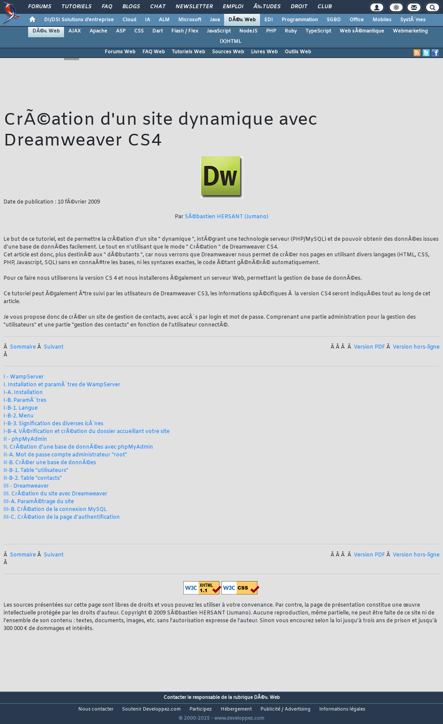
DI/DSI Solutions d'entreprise (79, 20)
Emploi (233, 6)
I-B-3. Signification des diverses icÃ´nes (53, 423)
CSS (139, 31)
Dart (157, 31)
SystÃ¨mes (413, 20)
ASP (120, 31)
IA (147, 20)
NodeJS (248, 31)
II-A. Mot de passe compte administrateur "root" (65, 455)
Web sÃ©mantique (362, 31)
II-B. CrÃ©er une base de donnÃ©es (49, 462)
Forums (39, 6)
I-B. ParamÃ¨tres (24, 400)
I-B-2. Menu (18, 416)
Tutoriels (76, 6)
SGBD (334, 20)
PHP (271, 31)
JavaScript (219, 31)
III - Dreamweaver (26, 486)
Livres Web (264, 52)
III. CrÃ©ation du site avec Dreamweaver (55, 494)
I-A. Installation (23, 392)
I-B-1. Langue (20, 408)
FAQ (107, 6)
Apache (98, 31)
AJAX (74, 31)
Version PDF (370, 347)
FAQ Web (153, 52)
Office (357, 20)
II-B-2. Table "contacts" (32, 478)
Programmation (300, 20)
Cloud (129, 20)
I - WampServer (23, 377)
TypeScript (318, 31)
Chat (157, 6)
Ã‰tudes (267, 6)
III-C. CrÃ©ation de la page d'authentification (61, 517)
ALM (164, 20)
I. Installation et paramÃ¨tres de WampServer (61, 384)
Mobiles (382, 20)
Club (324, 6)
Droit (299, 6)
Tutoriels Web (188, 52)
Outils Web (298, 52)
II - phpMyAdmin (25, 439)
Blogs (131, 6)
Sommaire (23, 347)
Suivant (54, 347)
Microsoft (189, 20)
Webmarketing (410, 31)
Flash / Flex (184, 31)
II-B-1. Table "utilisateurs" (35, 470)
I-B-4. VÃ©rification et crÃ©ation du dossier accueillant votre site (86, 431)
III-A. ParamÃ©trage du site (38, 501)
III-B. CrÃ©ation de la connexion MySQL (55, 509)
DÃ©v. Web (242, 20)
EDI (268, 20)
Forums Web (120, 52)
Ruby (291, 31)
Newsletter (194, 6)
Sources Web (228, 52)
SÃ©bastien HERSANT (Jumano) (226, 216)
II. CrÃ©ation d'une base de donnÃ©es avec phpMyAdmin (78, 447)
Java (215, 20)
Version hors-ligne (416, 347)
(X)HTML (230, 42)
